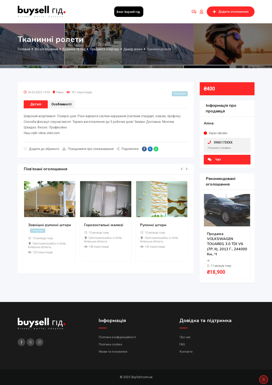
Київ (62, 243)
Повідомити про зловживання (88, 149)
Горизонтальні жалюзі (103, 225)
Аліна (209, 123)
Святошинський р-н (45, 243)
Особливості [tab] (61, 104)
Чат (214, 159)
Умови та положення (113, 351)
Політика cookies (110, 344)
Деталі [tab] (35, 104)
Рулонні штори (153, 225)
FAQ (182, 344)
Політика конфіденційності (117, 337)
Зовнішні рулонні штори (49, 225)
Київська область (39, 247)
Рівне (60, 92)
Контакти (186, 351)
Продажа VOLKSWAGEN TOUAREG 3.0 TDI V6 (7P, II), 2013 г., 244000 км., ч (227, 244)
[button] (182, 169)
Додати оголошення (231, 11)
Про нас (185, 337)
